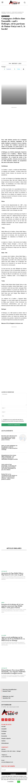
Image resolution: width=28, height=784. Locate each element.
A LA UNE (3, 635)
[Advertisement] (14, 47)
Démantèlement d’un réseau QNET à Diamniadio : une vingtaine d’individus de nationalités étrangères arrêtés (9, 457)
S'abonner (14, 774)
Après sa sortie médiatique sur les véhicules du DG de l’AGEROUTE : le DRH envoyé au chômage (9, 447)
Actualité (4, 571)
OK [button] (18, 781)
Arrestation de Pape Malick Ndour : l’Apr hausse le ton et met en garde (12, 574)
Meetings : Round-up (6, 12)
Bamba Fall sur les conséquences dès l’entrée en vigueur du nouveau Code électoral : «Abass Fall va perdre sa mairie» (9, 477)
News (2, 602)
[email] (14, 770)
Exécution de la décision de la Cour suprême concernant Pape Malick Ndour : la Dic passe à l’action (9, 437)
